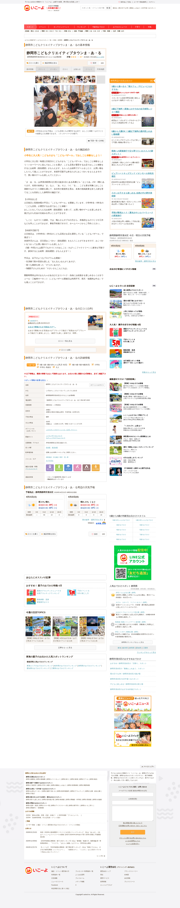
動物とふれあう (135, 8)
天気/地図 (100, 69)
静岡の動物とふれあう (58, 785)
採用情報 (103, 881)
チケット (41, 69)
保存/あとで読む (124, 2)
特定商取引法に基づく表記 (60, 888)
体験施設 (49, 457)
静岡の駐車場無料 (63, 791)
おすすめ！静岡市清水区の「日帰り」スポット (128, 663)
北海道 (37, 31)
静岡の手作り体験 (44, 785)
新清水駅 (55, 447)
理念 (101, 875)
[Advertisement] (65, 300)
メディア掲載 (79, 881)
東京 (47, 31)
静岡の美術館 (86, 799)
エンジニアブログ (106, 885)
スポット (30, 27)
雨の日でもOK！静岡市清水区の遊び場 (125, 674)
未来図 (126, 875)
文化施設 (56, 457)
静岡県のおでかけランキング (89, 666)
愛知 (69, 31)
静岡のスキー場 (44, 805)
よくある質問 (79, 875)
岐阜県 (125, 648)
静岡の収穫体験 (73, 785)
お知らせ (77, 69)
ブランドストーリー (131, 871)
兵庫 (98, 31)
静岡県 (131, 648)
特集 (150, 27)
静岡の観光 (93, 779)
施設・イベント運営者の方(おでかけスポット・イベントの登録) (59, 825)
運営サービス (104, 878)
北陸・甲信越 (78, 31)
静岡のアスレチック (77, 791)
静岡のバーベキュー (53, 779)
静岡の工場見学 (31, 785)
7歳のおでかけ (144, 534)
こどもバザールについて (54, 436)
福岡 (122, 31)
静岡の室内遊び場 (48, 799)
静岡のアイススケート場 (59, 805)
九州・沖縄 (116, 31)
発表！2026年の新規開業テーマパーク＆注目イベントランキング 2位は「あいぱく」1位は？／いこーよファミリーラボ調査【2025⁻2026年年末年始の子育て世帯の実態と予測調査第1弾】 (70, 834)
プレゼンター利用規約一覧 (84, 871)
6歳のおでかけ (121, 534)
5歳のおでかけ (144, 530)
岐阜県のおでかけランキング (65, 666)
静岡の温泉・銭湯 (32, 805)
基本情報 (29, 69)
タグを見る (49, 461)
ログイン (152, 2)
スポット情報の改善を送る (35, 380)
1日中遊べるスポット (149, 8)
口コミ (65, 69)
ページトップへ (148, 766)
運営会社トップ (105, 871)
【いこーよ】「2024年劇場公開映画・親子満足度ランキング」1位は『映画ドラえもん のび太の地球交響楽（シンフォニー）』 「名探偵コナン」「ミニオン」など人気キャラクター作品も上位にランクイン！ (70, 849)
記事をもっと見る (65, 648)
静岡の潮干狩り (74, 805)
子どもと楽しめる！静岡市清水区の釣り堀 (126, 684)
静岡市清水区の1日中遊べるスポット (124, 679)
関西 (86, 31)
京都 (94, 31)
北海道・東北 (29, 31)
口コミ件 (100, 57)
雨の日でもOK (123, 8)
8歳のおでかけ (121, 539)
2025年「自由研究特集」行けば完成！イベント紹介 (43, 817)
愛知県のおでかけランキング (38, 668)
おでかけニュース (120, 27)
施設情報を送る (49, 63)
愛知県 (138, 648)
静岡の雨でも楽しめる (33, 799)
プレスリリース (129, 881)
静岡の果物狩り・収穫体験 (35, 808)
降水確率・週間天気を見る (92, 520)
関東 (43, 31)
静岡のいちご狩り (87, 805)
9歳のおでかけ (144, 539)
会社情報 (127, 878)
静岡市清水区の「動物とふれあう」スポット (127, 669)
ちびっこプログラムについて (55, 438)
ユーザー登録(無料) (140, 2)
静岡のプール (83, 779)
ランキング (81, 27)
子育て (137, 27)
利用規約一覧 (55, 875)
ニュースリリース (57, 881)
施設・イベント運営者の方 (60, 871)
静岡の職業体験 (84, 785)
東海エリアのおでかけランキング (40, 666)
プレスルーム (79, 878)
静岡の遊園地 (30, 779)
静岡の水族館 (97, 799)
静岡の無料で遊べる (49, 791)
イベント (42, 27)
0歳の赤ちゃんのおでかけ (121, 520)
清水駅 (48, 447)
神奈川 (51, 31)
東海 (65, 31)
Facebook (54, 885)
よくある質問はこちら (132, 841)
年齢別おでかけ (98, 27)
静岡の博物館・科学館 (73, 799)
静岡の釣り (65, 779)
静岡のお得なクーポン (33, 791)
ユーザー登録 (30, 825)
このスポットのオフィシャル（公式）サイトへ (61, 430)
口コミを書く (33, 63)
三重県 (145, 648)
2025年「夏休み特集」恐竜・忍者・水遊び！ (41, 815)
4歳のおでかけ (121, 530)
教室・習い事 (64, 457)
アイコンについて (31, 469)
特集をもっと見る (149, 372)
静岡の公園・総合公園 (92, 791)
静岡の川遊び (30, 793)
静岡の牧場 (74, 779)
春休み (115, 8)
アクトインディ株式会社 (126, 867)
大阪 (90, 31)
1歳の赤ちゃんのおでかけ (144, 520)
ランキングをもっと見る (146, 652)
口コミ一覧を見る (65, 341)
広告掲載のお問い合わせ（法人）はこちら (133, 826)
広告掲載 (54, 878)
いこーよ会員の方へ (132, 844)
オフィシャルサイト (97, 385)
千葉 (56, 31)
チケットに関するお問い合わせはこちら (132, 838)
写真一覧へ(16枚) (96, 141)
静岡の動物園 (40, 779)
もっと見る (100, 856)
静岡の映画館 (60, 799)
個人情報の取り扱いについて (132, 823)
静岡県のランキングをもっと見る (133, 642)
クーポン (53, 69)
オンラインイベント (61, 27)
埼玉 (60, 31)
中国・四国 (106, 31)
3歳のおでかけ (144, 525)
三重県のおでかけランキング (62, 668)
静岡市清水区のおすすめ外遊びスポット (125, 689)
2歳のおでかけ (121, 525)
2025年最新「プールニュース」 (69, 815)
